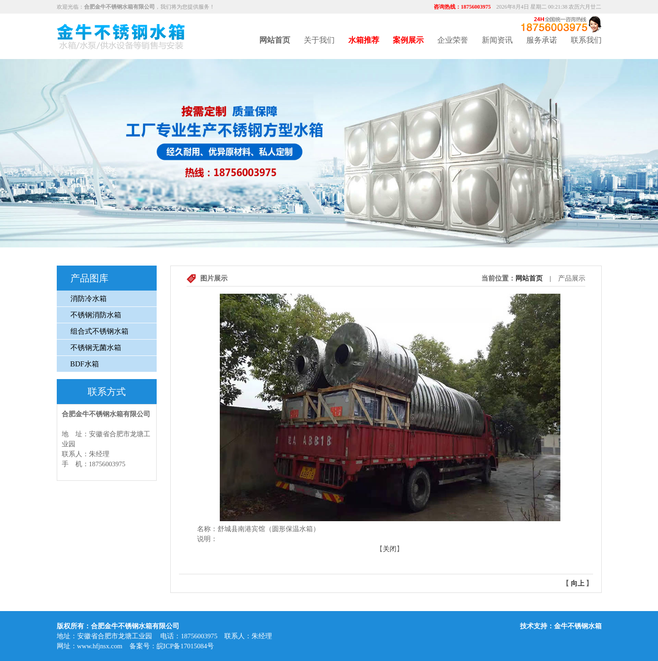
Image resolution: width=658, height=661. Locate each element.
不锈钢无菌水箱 (95, 347)
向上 (577, 583)
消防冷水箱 (88, 298)
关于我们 (319, 40)
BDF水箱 (84, 364)
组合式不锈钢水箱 (99, 331)
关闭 (389, 548)
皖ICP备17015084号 (185, 646)
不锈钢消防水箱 (95, 315)
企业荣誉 (452, 40)
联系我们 (586, 40)
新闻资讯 (497, 40)
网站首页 (529, 278)
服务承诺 (541, 40)
